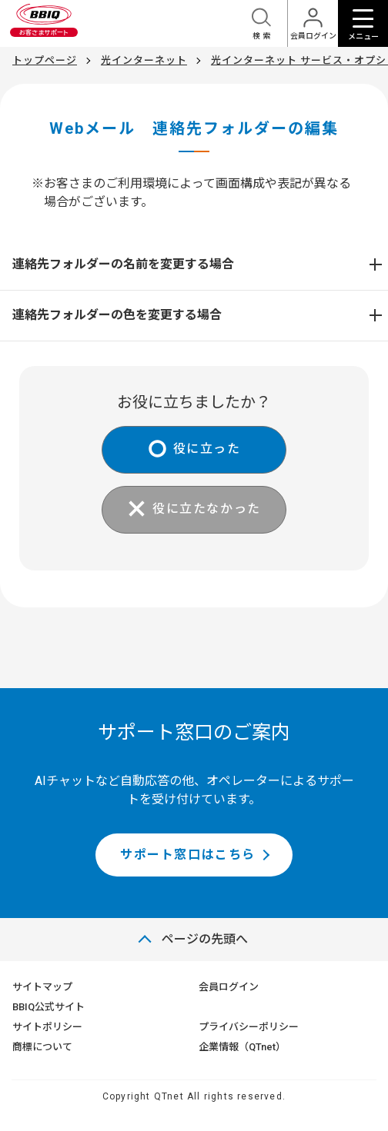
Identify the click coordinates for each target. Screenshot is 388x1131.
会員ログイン (229, 987)
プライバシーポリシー (249, 1027)
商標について (42, 1047)
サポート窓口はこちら (188, 854)
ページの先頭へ (205, 939)
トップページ (44, 60)
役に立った (207, 448)
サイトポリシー (47, 1027)
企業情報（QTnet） (242, 1047)
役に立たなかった (206, 508)
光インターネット (144, 60)
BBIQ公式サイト (48, 1007)
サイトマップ (42, 987)
